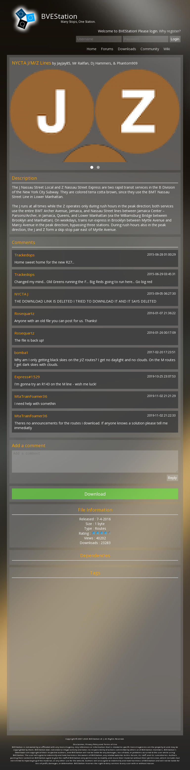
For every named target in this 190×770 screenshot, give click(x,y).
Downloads (127, 48)
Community (150, 48)
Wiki (167, 48)
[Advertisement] (95, 660)
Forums (107, 48)
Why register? (170, 31)
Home (91, 48)
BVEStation (59, 16)
